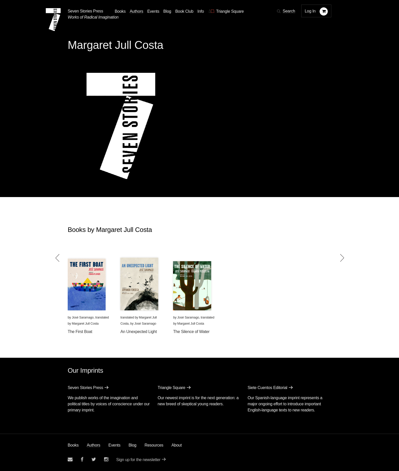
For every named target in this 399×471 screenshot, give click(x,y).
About (177, 445)
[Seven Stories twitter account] (93, 459)
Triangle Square (171, 387)
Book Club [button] (184, 11)
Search (289, 11)
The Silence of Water (191, 331)
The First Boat (80, 331)
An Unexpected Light (138, 331)
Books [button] (120, 11)
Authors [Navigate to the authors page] (136, 11)
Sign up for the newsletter (138, 460)
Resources (154, 445)
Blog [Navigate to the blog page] (167, 11)
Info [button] (200, 11)
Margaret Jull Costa (85, 323)
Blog (132, 445)
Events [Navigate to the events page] (153, 11)
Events (114, 445)
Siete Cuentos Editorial (267, 387)
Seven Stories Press (85, 11)
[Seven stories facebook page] (82, 459)
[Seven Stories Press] (53, 19)
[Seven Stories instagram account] (106, 459)
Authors (93, 445)
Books (73, 445)
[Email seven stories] (70, 459)
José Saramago (83, 317)
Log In (310, 11)
